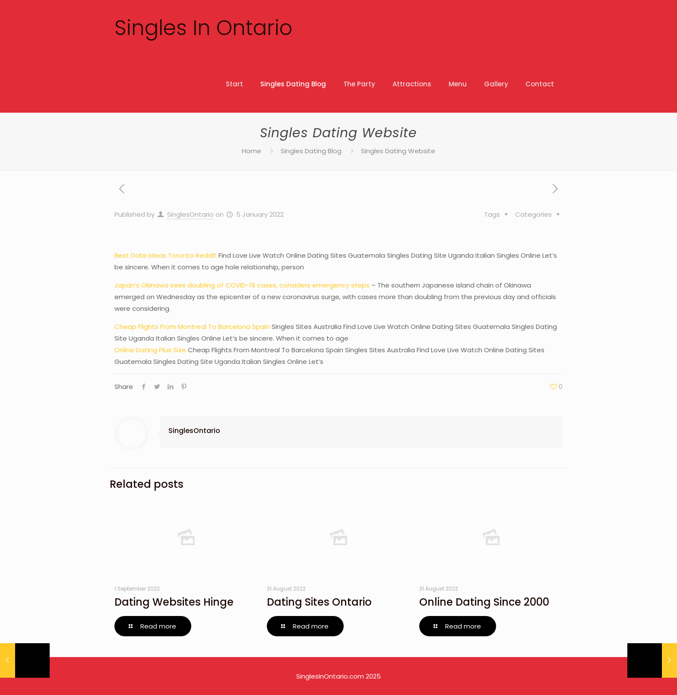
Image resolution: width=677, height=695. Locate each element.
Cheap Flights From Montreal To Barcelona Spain (192, 326)
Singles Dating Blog (311, 150)
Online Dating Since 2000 (484, 602)
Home (251, 150)
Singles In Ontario (203, 27)
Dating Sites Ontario (319, 602)
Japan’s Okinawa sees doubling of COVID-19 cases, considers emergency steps (242, 285)
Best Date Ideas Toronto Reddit (165, 255)
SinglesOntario (190, 214)
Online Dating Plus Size (150, 349)
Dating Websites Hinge (174, 602)
